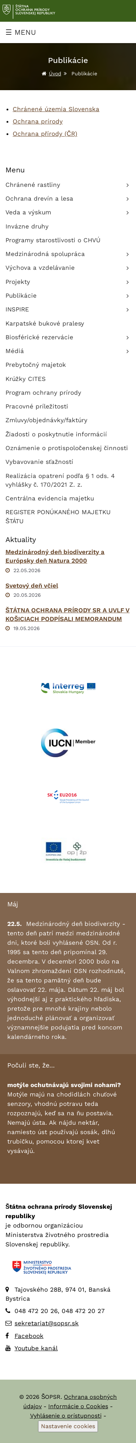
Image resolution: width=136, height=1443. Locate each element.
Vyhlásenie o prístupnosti (66, 1415)
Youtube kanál (36, 1348)
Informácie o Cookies (78, 1406)
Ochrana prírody (38, 121)
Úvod (55, 73)
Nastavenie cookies (68, 1426)
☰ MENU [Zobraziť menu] (20, 32)
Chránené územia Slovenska (56, 109)
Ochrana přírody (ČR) (45, 133)
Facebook (29, 1335)
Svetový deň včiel (31, 585)
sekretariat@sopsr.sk (47, 1323)
